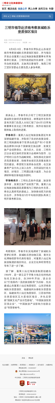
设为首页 (41, 365)
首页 (4, 8)
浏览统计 (32, 365)
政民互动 (43, 8)
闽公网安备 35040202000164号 (27, 371)
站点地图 (5, 365)
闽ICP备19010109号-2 (27, 374)
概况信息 (12, 8)
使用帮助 (14, 365)
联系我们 (23, 365)
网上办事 (32, 8)
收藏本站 (49, 365)
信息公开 (22, 8)
